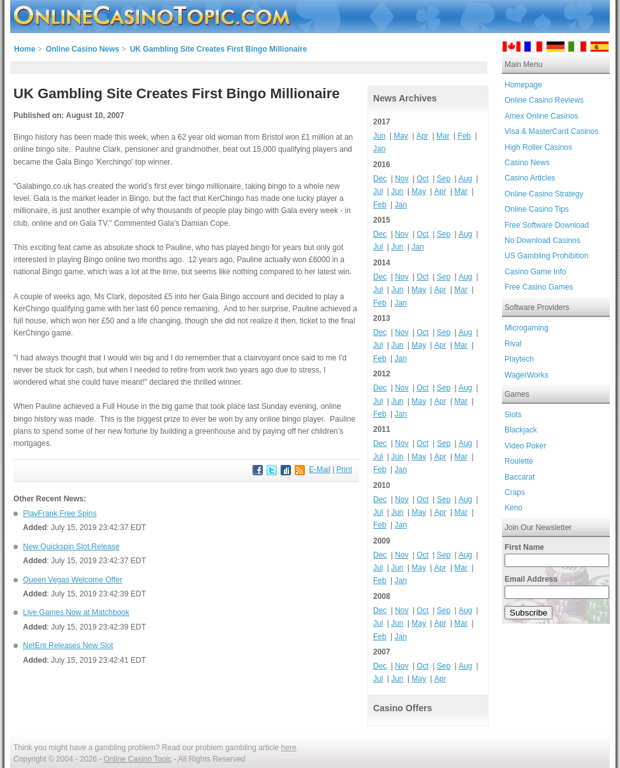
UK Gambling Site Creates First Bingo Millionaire (218, 49)
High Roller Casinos (538, 147)
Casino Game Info (535, 271)
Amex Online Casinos (541, 116)
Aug (465, 178)
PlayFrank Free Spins (59, 513)
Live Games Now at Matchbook (76, 612)
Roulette (519, 461)
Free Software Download (547, 225)
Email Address (531, 579)
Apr (423, 135)
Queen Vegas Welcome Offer (72, 579)
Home (24, 49)
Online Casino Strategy (544, 193)
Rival (513, 343)
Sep (443, 178)
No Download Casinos (542, 240)
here (289, 747)
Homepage (523, 84)
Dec (380, 178)
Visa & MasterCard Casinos (551, 131)
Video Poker (525, 445)
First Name (524, 547)
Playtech (519, 359)
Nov (401, 178)
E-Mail (319, 469)
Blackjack (521, 429)
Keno (513, 507)
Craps (515, 492)
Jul (378, 191)
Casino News (527, 162)
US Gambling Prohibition (546, 255)
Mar (443, 135)
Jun (379, 135)
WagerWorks (527, 375)
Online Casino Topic (138, 759)
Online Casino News (82, 49)
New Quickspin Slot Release (71, 546)
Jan (379, 148)
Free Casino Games (539, 287)
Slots (513, 414)
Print (344, 469)
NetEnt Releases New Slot (68, 645)
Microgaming (527, 327)
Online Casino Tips (537, 209)
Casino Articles (530, 178)
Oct (423, 178)
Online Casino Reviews (544, 100)
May (401, 135)
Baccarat (520, 477)
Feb (464, 135)
